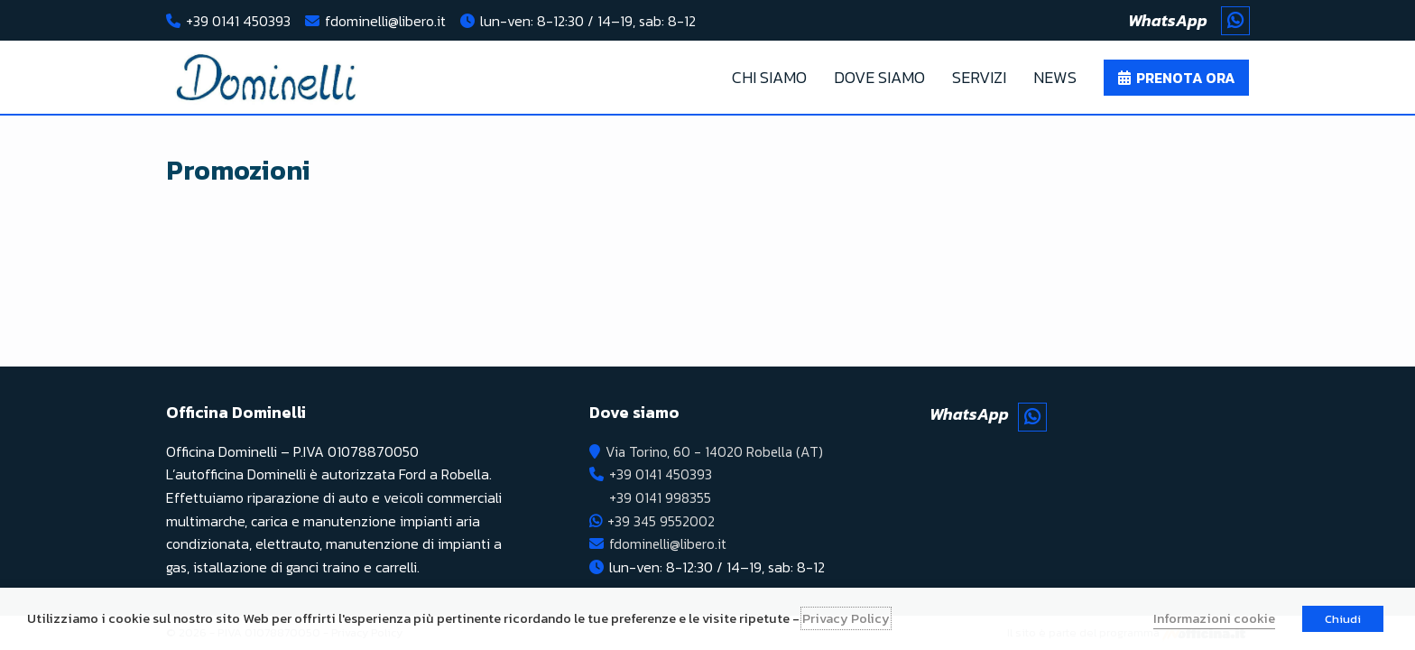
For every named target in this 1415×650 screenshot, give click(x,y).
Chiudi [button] (1343, 618)
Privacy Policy (846, 618)
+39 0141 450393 (238, 21)
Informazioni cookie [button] (1214, 618)
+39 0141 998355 (660, 497)
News (1055, 77)
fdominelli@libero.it (385, 21)
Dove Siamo (879, 77)
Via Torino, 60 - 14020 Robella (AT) (716, 451)
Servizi (979, 77)
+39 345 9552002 (660, 521)
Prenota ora (1185, 77)
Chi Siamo (769, 77)
